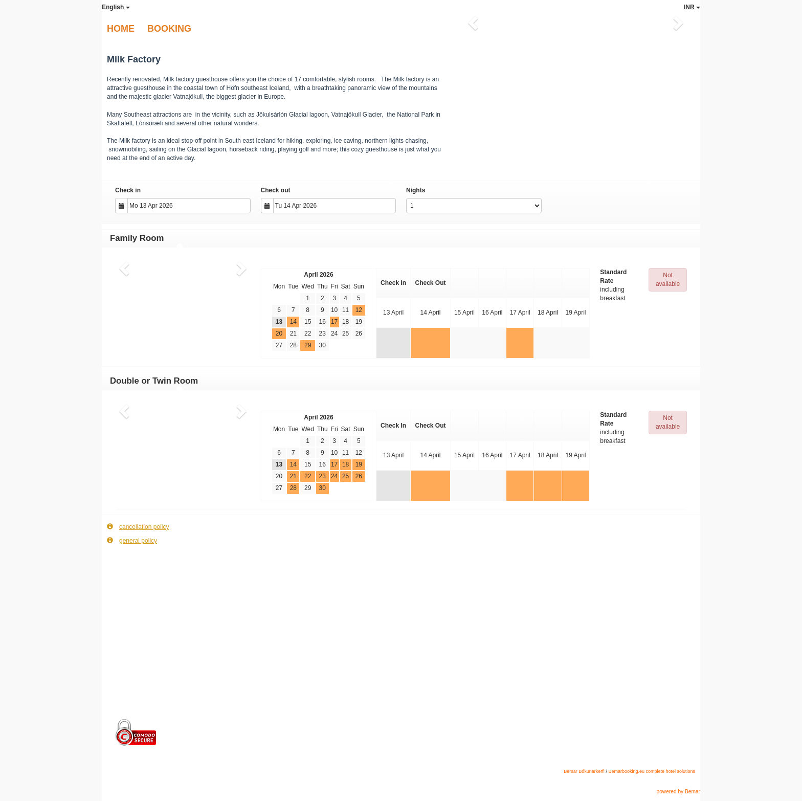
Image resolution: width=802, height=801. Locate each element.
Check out (276, 190)
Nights (415, 190)
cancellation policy (138, 526)
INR (692, 7)
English (116, 7)
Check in (128, 190)
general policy (132, 540)
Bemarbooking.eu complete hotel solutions (651, 771)
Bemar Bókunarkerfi (584, 771)
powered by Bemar (678, 791)
